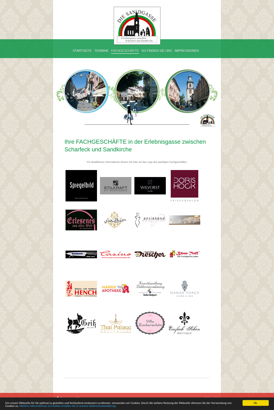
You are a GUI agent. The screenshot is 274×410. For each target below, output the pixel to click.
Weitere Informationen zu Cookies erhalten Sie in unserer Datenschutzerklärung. (67, 406)
